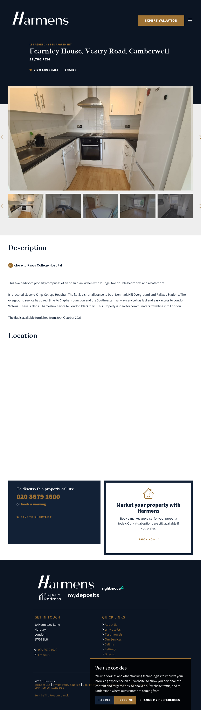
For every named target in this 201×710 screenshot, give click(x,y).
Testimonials (112, 634)
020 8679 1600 (38, 496)
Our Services (112, 639)
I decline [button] (125, 700)
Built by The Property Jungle (52, 695)
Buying (108, 654)
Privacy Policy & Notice (66, 685)
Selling (108, 644)
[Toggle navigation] (190, 20)
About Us (109, 624)
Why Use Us (111, 629)
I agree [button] (104, 700)
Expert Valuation (161, 21)
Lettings (109, 649)
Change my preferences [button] (159, 700)
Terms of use (42, 685)
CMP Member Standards (49, 687)
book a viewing (33, 504)
